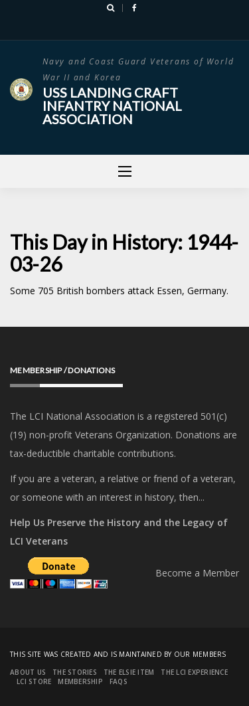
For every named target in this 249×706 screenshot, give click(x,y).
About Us (28, 672)
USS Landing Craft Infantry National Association (112, 105)
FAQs (118, 681)
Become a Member (197, 573)
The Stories (74, 672)
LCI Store (34, 681)
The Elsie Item (129, 672)
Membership (80, 681)
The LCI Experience (194, 672)
